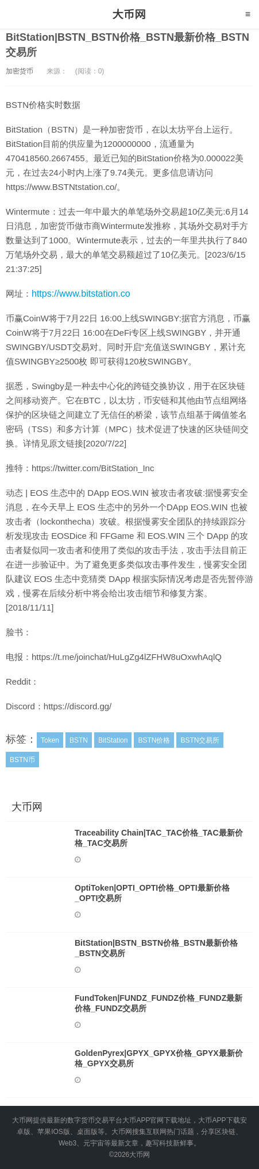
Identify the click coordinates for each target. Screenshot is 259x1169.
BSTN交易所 (199, 740)
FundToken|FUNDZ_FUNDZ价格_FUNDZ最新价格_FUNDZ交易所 (158, 1003)
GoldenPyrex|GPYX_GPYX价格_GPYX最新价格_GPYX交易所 (159, 1058)
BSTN (78, 740)
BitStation (112, 740)
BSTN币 (22, 760)
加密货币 (19, 71)
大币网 (129, 14)
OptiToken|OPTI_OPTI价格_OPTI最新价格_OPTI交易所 (152, 893)
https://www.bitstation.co (81, 293)
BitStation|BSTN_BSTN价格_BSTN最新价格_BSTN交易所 (156, 948)
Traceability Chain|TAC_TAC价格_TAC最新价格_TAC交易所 (159, 838)
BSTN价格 (154, 740)
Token (50, 740)
